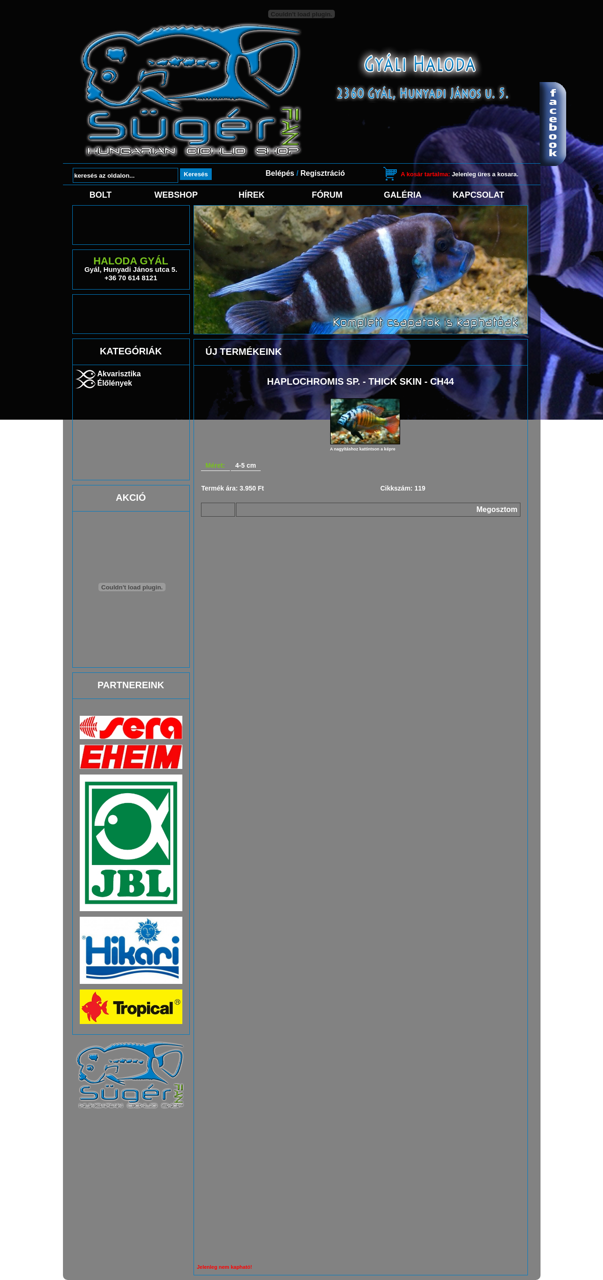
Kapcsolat (478, 195)
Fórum (327, 195)
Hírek (251, 195)
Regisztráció (322, 173)
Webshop (176, 195)
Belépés (280, 173)
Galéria (403, 195)
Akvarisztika (119, 374)
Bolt (101, 195)
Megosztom (497, 509)
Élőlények (114, 383)
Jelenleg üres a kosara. (459, 174)
